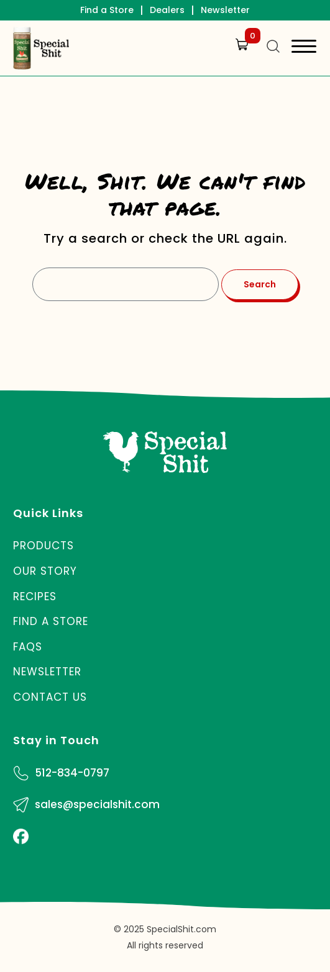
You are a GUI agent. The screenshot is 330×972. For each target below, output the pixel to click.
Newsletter (225, 10)
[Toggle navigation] (304, 48)
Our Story (45, 571)
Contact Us (50, 697)
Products (43, 545)
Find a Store (107, 10)
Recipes (35, 596)
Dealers (167, 10)
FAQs (27, 646)
